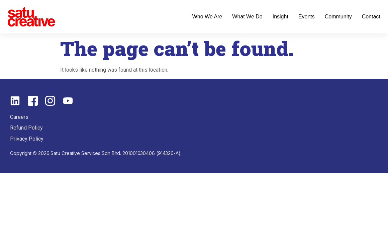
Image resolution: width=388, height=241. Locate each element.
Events (306, 16)
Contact (371, 16)
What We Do (247, 16)
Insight (280, 16)
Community (338, 16)
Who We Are (207, 16)
